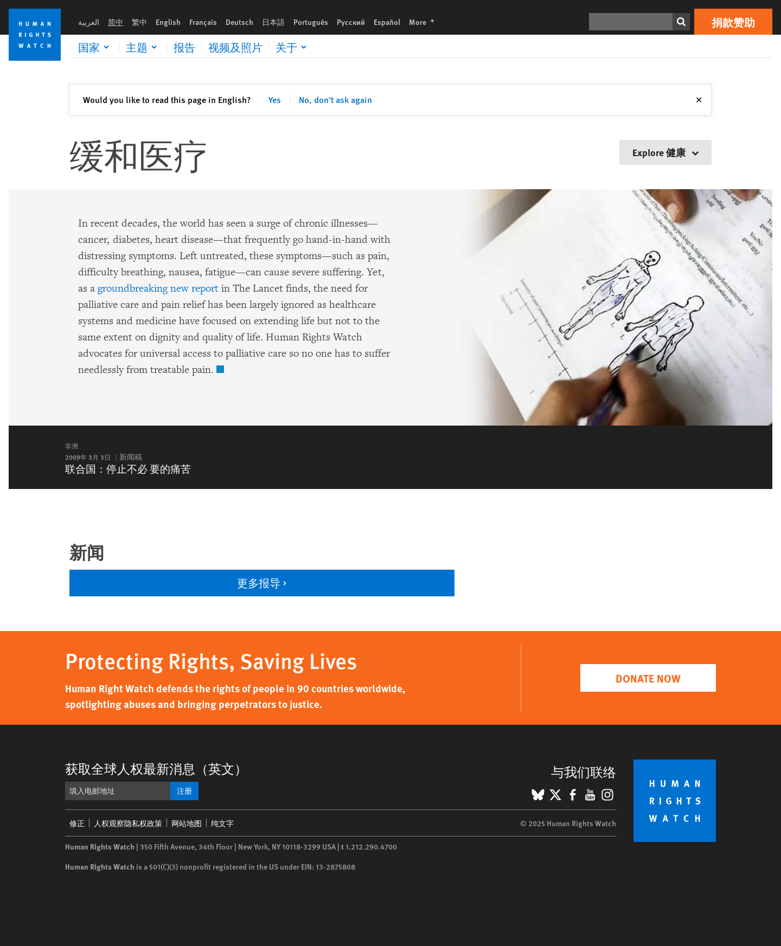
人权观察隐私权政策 (128, 823)
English (168, 21)
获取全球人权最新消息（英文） (156, 768)
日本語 (273, 21)
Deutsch (239, 21)
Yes (274, 99)
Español (387, 21)
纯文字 (222, 823)
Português (310, 21)
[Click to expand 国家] (95, 47)
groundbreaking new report (158, 288)
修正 (77, 823)
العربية (88, 21)
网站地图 (186, 823)
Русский (351, 21)
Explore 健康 (665, 152)
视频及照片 (235, 47)
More (425, 21)
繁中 (139, 21)
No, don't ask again (335, 99)
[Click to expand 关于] (293, 47)
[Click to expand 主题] (143, 47)
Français (203, 21)
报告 (184, 47)
